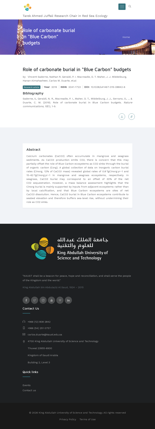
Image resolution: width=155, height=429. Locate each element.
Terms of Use (87, 419)
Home (126, 37)
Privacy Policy (67, 419)
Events (27, 385)
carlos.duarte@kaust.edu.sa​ (45, 334)
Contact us (29, 390)
